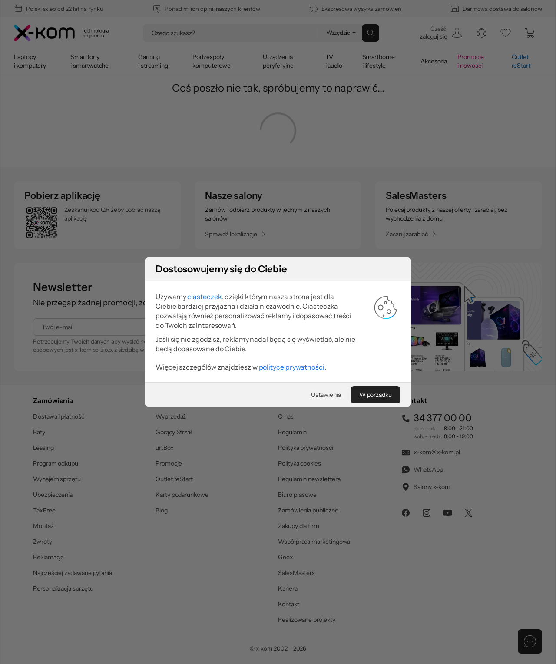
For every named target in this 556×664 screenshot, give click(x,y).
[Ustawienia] (326, 394)
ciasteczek (204, 296)
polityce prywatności (291, 367)
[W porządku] (375, 394)
